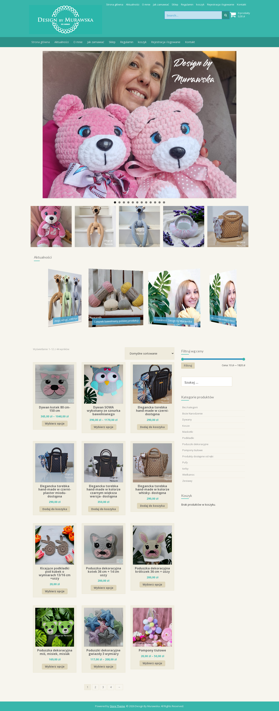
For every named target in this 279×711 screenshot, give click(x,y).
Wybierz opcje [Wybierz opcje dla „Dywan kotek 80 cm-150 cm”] (55, 423)
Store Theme (117, 706)
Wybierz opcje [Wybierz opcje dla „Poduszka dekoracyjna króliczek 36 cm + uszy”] (152, 584)
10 (155, 202)
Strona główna (114, 4)
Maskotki (187, 431)
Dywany (187, 419)
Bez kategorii (190, 407)
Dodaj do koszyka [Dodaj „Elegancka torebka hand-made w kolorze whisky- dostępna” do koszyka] (152, 506)
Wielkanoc (188, 474)
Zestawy (187, 481)
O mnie (146, 4)
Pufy (185, 462)
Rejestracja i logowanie (220, 4)
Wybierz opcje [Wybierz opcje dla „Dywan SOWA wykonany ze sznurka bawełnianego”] (103, 427)
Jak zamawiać (161, 4)
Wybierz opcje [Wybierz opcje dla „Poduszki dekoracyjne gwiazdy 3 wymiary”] (103, 666)
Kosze (186, 425)
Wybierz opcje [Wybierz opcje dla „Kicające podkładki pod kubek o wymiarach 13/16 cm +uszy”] (55, 591)
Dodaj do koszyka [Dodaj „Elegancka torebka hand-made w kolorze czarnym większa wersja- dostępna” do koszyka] (103, 509)
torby (185, 468)
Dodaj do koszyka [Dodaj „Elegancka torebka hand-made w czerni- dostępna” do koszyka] (152, 427)
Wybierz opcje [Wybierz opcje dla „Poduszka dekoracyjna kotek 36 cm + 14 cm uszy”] (103, 588)
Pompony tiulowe (192, 450)
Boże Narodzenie (192, 413)
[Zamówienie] (149, 353)
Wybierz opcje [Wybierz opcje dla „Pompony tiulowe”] (152, 663)
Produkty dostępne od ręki (197, 456)
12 (164, 202)
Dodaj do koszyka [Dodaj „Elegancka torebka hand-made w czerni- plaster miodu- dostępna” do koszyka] (54, 509)
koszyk (200, 4)
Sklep (175, 4)
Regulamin (187, 4)
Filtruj (188, 365)
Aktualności (132, 4)
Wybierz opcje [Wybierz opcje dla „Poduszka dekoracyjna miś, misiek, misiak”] (55, 666)
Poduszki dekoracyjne (195, 444)
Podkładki (188, 438)
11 (159, 202)
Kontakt (241, 4)
